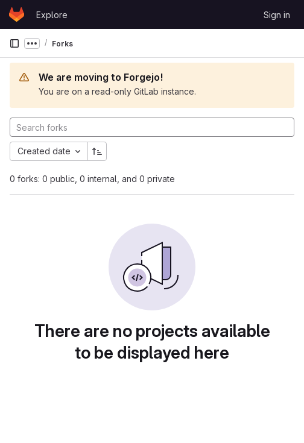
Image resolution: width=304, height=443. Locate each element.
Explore (52, 15)
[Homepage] (17, 14)
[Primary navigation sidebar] (14, 43)
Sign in (277, 15)
